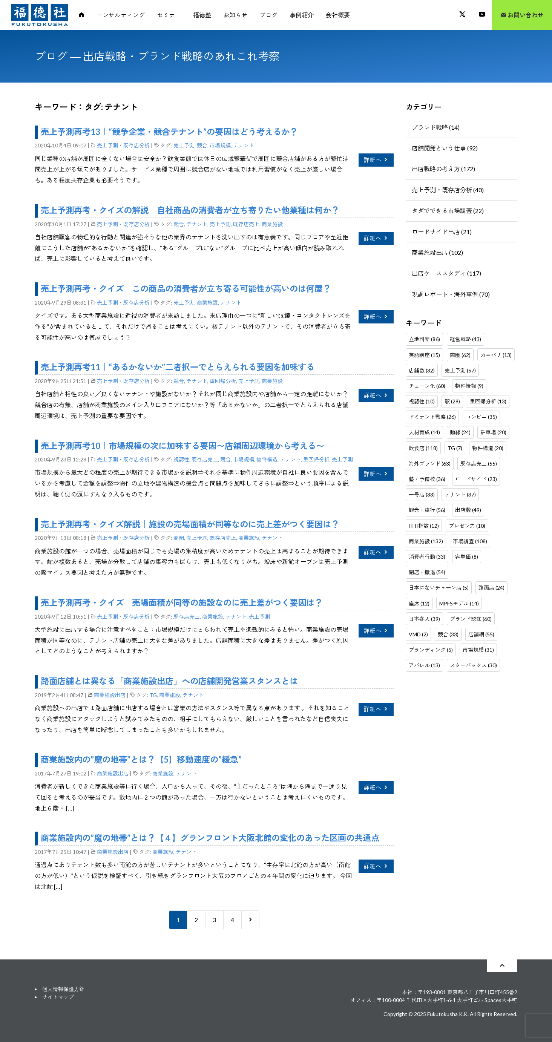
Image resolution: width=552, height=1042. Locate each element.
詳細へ (376, 159)
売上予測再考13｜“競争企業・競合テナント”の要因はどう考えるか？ (169, 132)
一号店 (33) (422, 494)
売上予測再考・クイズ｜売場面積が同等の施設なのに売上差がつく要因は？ (182, 603)
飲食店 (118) (423, 448)
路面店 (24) (491, 587)
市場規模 (220, 145)
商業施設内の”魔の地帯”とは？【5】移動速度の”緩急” (141, 759)
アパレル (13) (424, 665)
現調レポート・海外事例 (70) (451, 294)
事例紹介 (302, 14)
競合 (202, 145)
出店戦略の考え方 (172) (443, 168)
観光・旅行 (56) (427, 510)
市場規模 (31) (478, 650)
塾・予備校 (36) (427, 479)
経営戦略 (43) (465, 339)
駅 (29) (452, 401)
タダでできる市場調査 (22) (448, 210)
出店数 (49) (468, 510)
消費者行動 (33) (427, 556)
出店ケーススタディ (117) (446, 273)
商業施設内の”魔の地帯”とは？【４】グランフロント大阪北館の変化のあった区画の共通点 (210, 838)
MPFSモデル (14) (459, 603)
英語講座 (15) (424, 355)
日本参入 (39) (424, 619)
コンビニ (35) (481, 417)
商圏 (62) (460, 355)
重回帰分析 (223, 381)
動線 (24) (460, 432)
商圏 (178, 538)
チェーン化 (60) (427, 386)
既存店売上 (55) (478, 463)
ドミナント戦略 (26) (432, 417)
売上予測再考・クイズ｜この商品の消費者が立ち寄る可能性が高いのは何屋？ (186, 288)
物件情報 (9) (469, 386)
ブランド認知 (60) (471, 619)
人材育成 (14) (424, 432)
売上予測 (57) (460, 370)
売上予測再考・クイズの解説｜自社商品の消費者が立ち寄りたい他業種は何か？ (190, 210)
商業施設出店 (110, 695)
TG (153, 695)
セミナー (169, 14)
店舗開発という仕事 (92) (445, 148)
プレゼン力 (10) (467, 526)
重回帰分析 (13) (488, 401)
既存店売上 (246, 224)
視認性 (181, 459)
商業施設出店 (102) (437, 252)
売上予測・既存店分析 (123, 145)
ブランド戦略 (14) (436, 127)
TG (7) (455, 448)
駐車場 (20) (493, 432)
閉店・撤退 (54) (427, 572)
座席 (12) (419, 603)
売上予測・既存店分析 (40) (448, 189)
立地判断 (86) (424, 339)
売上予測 (184, 145)
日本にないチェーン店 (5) (439, 587)
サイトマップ (58, 997)
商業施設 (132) (426, 541)
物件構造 (267, 459)
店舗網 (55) (481, 634)
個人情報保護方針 (63, 989)
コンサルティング (121, 14)
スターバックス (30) (473, 665)
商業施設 (272, 224)
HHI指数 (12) (424, 526)
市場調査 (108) (470, 541)
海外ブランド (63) (430, 463)
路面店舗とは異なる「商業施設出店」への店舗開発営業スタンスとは (169, 681)
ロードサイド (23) (476, 479)
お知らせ (235, 14)
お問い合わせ (522, 14)
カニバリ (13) (496, 355)
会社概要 (338, 14)
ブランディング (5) (431, 650)
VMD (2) (418, 634)
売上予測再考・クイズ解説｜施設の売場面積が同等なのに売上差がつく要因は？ (190, 524)
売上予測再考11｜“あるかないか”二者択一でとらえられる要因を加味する (177, 367)
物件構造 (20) (487, 448)
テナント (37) (460, 494)
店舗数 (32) (422, 370)
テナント (243, 145)
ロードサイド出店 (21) (442, 231)
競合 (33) (448, 634)
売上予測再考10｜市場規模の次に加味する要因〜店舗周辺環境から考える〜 (182, 446)
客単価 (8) (466, 556)
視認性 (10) (422, 401)
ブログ (268, 14)
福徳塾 (202, 14)
